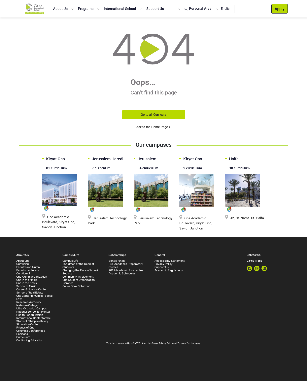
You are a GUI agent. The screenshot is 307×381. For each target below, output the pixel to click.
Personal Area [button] (200, 8)
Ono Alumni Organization (31, 276)
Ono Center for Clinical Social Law (34, 297)
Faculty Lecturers (27, 270)
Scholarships (117, 260)
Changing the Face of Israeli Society (80, 272)
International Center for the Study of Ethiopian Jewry (33, 319)
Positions (22, 334)
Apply (280, 8)
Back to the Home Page (152, 127)
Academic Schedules (122, 273)
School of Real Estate (29, 292)
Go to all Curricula (153, 115)
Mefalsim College (27, 305)
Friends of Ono (25, 327)
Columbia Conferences (30, 330)
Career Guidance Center (31, 289)
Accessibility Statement (169, 260)
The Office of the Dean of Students (78, 265)
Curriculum (23, 337)
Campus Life (70, 260)
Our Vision (22, 264)
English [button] (226, 9)
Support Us (155, 9)
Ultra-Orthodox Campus (31, 308)
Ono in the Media (26, 280)
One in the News (26, 283)
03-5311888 (254, 260)
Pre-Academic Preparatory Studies (126, 265)
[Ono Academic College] (34, 8)
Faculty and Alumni (28, 267)
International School (120, 9)
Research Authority (28, 302)
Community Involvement (77, 276)
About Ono (22, 260)
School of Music (26, 286)
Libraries (67, 283)
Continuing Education (29, 340)
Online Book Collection (76, 286)
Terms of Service (186, 343)
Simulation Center (27, 324)
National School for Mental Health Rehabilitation (33, 313)
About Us (60, 9)
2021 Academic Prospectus (126, 270)
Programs (85, 9)
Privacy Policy (163, 264)
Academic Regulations (168, 270)
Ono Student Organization (78, 280)
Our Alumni (23, 273)
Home (23, 22)
